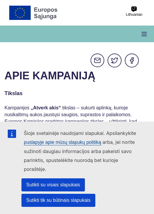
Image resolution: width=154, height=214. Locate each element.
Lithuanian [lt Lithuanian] (134, 11)
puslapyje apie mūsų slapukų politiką (62, 142)
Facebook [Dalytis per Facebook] (132, 61)
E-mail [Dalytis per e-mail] (97, 61)
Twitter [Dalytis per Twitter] (115, 61)
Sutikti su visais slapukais (53, 184)
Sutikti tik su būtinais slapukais (58, 200)
